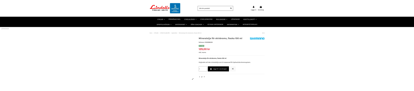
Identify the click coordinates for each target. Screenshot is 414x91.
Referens (202, 42)
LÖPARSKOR (5, 29)
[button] (197, 24)
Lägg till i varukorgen (218, 69)
